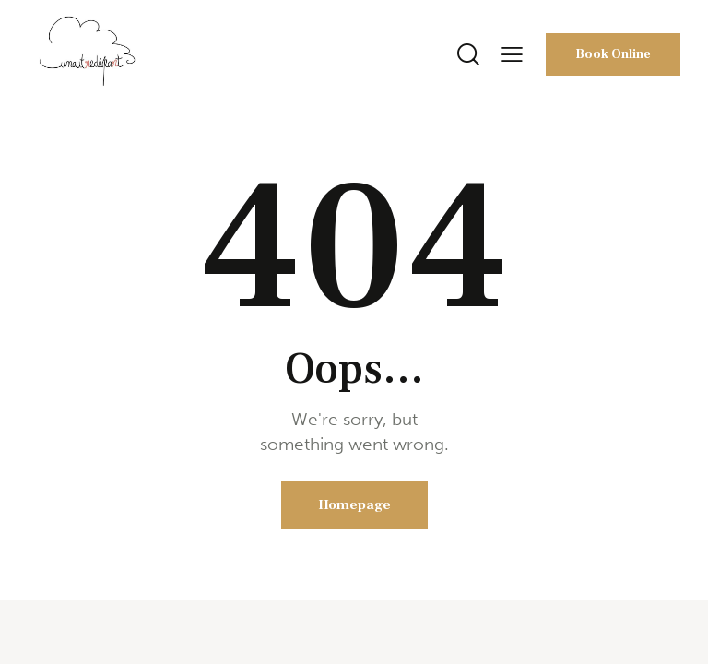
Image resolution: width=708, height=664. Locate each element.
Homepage (354, 505)
